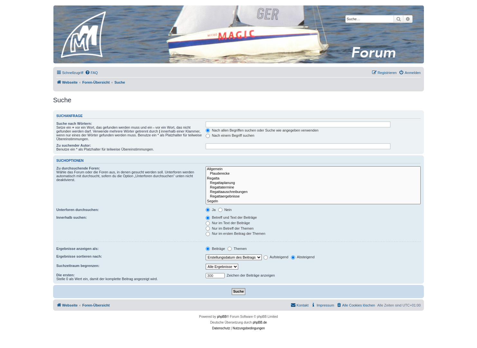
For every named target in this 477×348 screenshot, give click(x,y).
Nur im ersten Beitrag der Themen (235, 233)
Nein (225, 210)
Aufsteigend (276, 257)
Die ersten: (65, 275)
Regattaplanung (313, 183)
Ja (211, 210)
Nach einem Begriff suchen (230, 135)
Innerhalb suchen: (71, 217)
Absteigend (303, 257)
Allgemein (313, 169)
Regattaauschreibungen (313, 192)
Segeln (313, 201)
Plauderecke (313, 173)
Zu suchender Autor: (73, 145)
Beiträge (215, 249)
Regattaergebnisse (313, 196)
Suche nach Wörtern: (74, 123)
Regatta (313, 178)
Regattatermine (313, 187)
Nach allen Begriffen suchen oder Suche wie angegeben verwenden (262, 130)
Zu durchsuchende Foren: (78, 168)
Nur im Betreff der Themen (230, 228)
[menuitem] (91, 73)
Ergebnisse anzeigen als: (77, 249)
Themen (237, 249)
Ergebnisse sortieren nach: (79, 256)
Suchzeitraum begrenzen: (77, 266)
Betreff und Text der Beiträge (231, 217)
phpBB (222, 316)
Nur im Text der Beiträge (228, 223)
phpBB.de (260, 322)
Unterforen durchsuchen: (77, 210)
